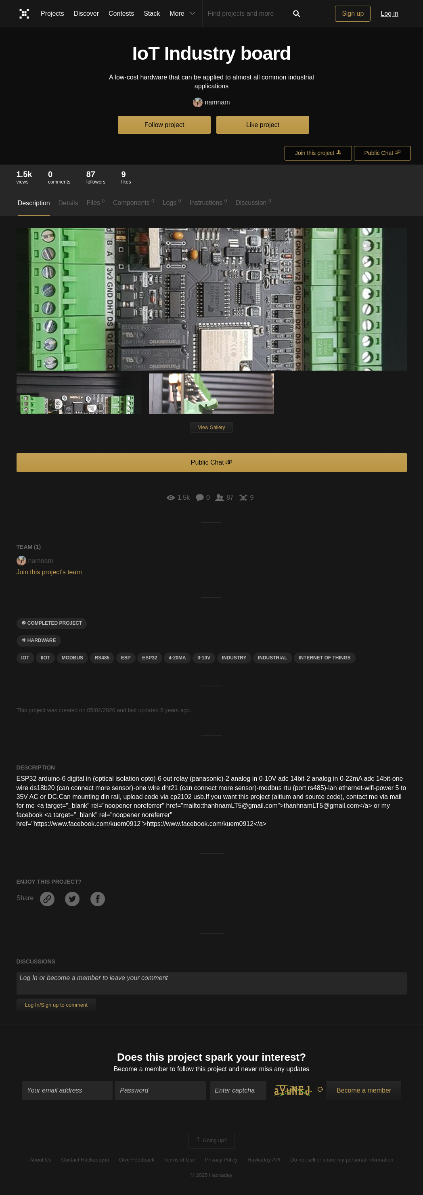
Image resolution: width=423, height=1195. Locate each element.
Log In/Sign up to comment (56, 1005)
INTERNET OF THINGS (325, 658)
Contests (121, 13)
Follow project (164, 124)
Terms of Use (179, 1160)
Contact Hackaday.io (85, 1160)
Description (34, 203)
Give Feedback (136, 1160)
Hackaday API (264, 1160)
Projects (52, 13)
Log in (389, 13)
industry (234, 658)
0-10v (203, 658)
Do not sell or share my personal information (341, 1160)
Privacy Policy (221, 1160)
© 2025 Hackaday (211, 1175)
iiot (45, 658)
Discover (86, 13)
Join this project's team (49, 572)
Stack (152, 13)
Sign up (353, 13)
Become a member (141, 1069)
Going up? (211, 1140)
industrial (272, 658)
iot (25, 658)
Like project (262, 124)
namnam (211, 102)
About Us (40, 1160)
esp (126, 658)
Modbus (72, 658)
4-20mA (177, 658)
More (184, 14)
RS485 (102, 658)
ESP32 (149, 658)
